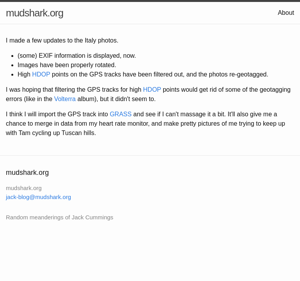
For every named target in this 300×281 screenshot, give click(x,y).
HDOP (41, 74)
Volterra (65, 99)
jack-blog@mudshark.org (38, 197)
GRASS (121, 114)
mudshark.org (34, 13)
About (286, 12)
